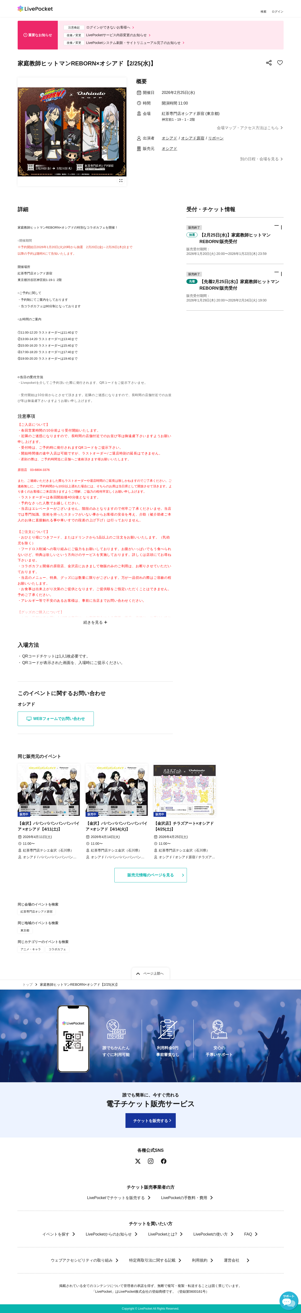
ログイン (277, 11)
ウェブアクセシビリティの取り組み (81, 1260)
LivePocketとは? (162, 1234)
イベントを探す (55, 1234)
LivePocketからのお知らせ (109, 1234)
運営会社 (234, 1260)
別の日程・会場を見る (259, 159)
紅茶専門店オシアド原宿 (36, 911)
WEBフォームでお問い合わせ (56, 718)
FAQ (248, 1234)
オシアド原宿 (192, 138)
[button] (235, 240)
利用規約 (199, 1260)
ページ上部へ (153, 973)
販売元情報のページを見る (150, 875)
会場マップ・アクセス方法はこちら (248, 128)
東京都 (25, 930)
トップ (27, 984)
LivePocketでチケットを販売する (116, 1198)
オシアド (169, 138)
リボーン (216, 138)
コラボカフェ (57, 949)
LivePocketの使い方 (210, 1234)
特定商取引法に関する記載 (152, 1260)
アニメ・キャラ (31, 949)
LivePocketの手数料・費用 (184, 1198)
